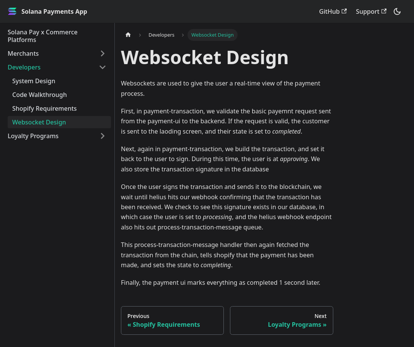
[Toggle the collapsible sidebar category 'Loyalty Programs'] (102, 136)
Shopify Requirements (44, 108)
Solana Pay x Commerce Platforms (43, 36)
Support (371, 11)
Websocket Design (39, 122)
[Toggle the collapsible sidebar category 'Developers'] (102, 67)
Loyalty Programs (33, 136)
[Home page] (128, 35)
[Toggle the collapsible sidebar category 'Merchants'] (102, 53)
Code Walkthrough (39, 94)
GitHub (333, 11)
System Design (33, 81)
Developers (24, 67)
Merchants (23, 53)
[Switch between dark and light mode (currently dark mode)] (397, 11)
